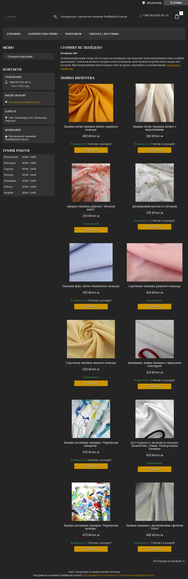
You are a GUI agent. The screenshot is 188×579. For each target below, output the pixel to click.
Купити (92, 150)
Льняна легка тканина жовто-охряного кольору (91, 128)
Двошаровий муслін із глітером (154, 206)
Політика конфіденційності (137, 575)
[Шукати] (55, 16)
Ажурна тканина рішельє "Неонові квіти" (91, 208)
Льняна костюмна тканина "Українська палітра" (91, 527)
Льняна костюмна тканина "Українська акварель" (91, 444)
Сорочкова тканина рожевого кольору (154, 286)
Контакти (73, 33)
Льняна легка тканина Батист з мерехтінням (154, 128)
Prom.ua (115, 571)
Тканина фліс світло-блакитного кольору (91, 286)
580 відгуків (154, 2)
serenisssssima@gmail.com (25, 102)
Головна (14, 33)
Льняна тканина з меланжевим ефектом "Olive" (154, 527)
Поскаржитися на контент (100, 575)
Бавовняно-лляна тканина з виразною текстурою (154, 364)
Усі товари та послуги (167, 561)
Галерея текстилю (43, 33)
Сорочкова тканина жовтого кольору (91, 362)
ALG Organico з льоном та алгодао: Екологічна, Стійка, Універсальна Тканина (154, 445)
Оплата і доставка (104, 33)
